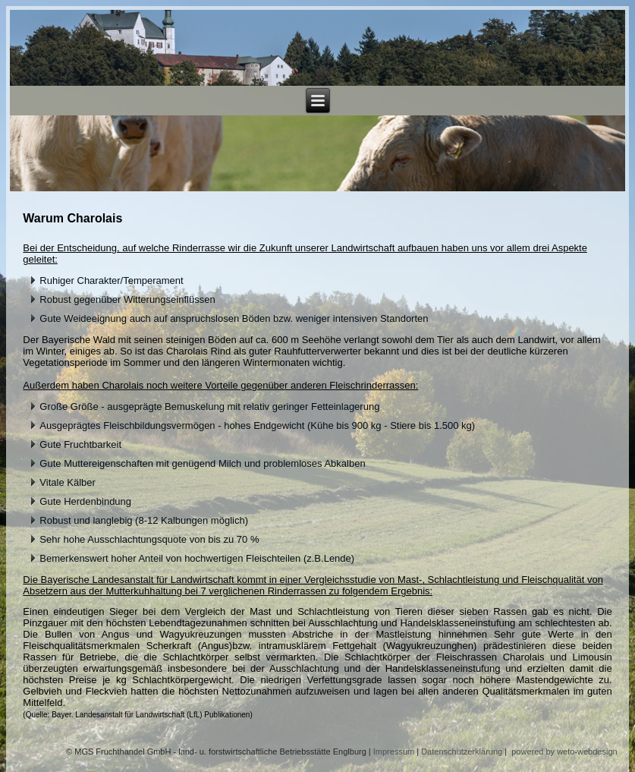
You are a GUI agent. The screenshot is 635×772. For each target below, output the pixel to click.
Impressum (393, 751)
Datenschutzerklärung (461, 751)
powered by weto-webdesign (564, 751)
